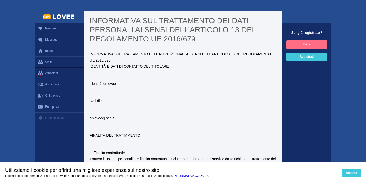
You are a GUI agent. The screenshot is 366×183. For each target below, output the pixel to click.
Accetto (351, 173)
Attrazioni (59, 73)
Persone (47, 29)
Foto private (59, 107)
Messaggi (59, 39)
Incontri (46, 51)
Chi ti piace (59, 95)
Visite (59, 62)
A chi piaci (59, 84)
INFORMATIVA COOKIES (191, 176)
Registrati (307, 56)
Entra (307, 44)
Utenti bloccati (59, 118)
